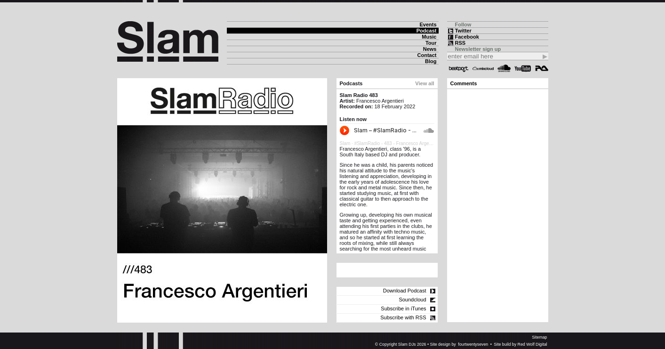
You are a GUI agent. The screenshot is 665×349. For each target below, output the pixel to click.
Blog (430, 61)
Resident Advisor (541, 68)
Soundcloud (504, 68)
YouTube (522, 68)
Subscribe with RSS (403, 317)
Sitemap (539, 337)
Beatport (459, 68)
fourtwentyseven (473, 344)
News (430, 49)
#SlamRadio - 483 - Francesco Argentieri (397, 143)
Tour (431, 43)
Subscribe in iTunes (403, 308)
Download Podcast (404, 290)
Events (427, 24)
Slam (345, 143)
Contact (427, 55)
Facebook (467, 37)
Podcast (427, 30)
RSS (460, 43)
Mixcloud (483, 68)
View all (424, 83)
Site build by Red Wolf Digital (520, 344)
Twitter (463, 30)
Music (429, 37)
